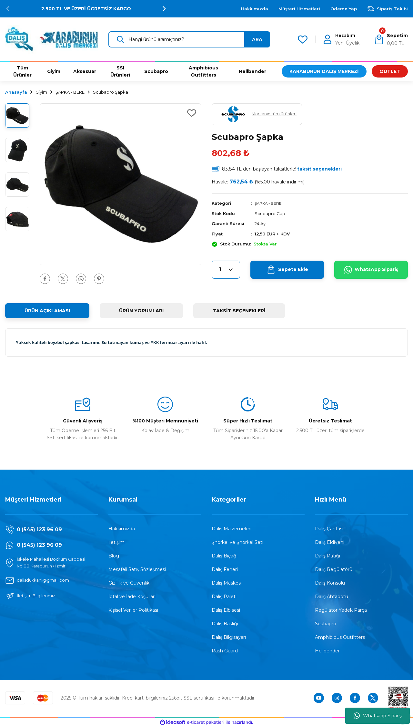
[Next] (164, 8)
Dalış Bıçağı (224, 556)
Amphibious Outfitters (340, 637)
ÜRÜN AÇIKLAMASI (47, 311)
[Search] (189, 39)
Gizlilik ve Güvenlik (128, 583)
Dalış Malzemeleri (231, 529)
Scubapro (325, 624)
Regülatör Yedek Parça (341, 610)
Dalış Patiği (327, 556)
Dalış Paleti (224, 596)
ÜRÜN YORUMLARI (141, 311)
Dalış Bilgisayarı (229, 637)
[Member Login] (340, 39)
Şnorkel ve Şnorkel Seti (237, 542)
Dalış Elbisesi (226, 610)
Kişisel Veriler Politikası (133, 610)
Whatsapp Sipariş (378, 715)
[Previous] (7, 8)
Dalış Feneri (225, 569)
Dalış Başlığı (225, 624)
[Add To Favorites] (191, 113)
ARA (257, 39)
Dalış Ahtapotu (331, 596)
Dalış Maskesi (227, 583)
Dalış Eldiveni (329, 542)
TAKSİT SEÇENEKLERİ (239, 311)
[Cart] (391, 39)
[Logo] (51, 38)
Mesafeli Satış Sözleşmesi (137, 569)
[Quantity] (226, 270)
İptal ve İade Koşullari (132, 596)
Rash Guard (225, 651)
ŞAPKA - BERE (269, 203)
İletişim (116, 542)
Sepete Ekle (287, 269)
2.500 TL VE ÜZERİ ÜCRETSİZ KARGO (86, 9)
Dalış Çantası (329, 529)
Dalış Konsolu (330, 583)
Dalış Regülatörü (333, 569)
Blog (113, 556)
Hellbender (327, 651)
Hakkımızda (121, 529)
